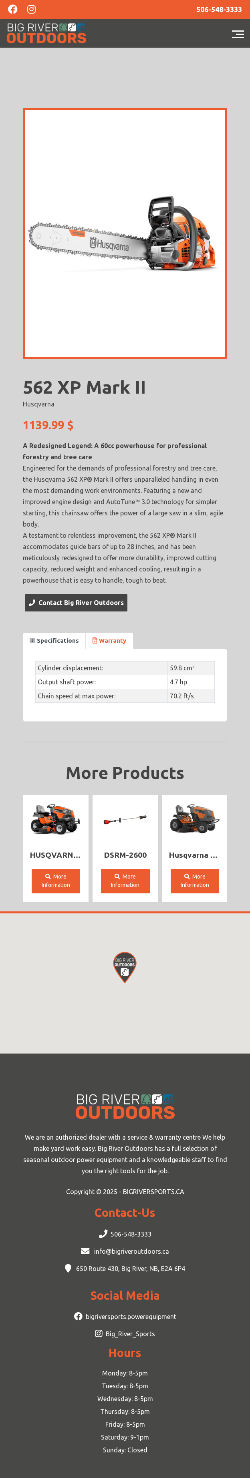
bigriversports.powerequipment (131, 1316)
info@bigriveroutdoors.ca (131, 1251)
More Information (56, 880)
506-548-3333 (131, 1234)
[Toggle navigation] (240, 33)
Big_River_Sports (130, 1333)
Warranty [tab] (109, 640)
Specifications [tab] (54, 640)
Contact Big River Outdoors (76, 602)
